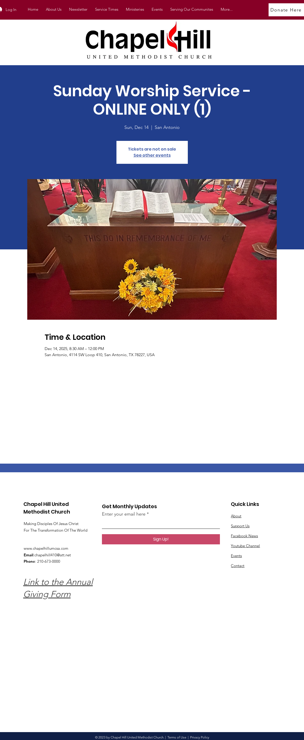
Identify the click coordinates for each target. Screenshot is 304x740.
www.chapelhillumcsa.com (46, 548)
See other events (152, 155)
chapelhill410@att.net (52, 555)
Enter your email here (124, 514)
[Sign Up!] (161, 539)
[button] (135, 9)
